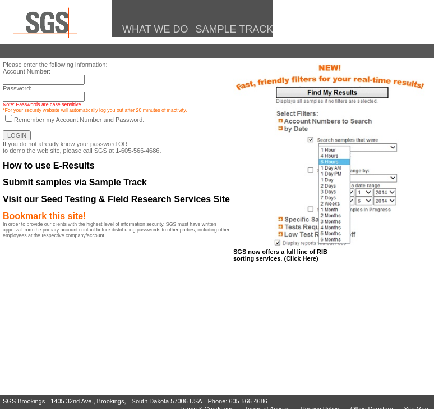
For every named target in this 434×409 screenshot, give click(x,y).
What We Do (153, 29)
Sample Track (233, 29)
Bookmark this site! (44, 216)
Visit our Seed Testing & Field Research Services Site (116, 199)
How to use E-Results (49, 165)
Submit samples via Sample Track (75, 182)
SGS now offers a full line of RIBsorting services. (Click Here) (280, 255)
